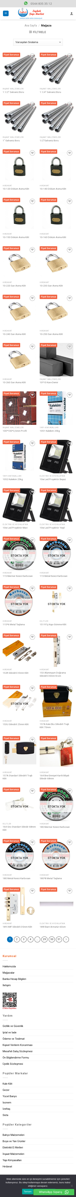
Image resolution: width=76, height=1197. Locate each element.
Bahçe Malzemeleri (13, 1135)
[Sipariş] (38, 42)
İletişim (7, 985)
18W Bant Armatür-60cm (53, 926)
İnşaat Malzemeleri (13, 1154)
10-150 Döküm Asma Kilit (16, 237)
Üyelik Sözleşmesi (13, 1063)
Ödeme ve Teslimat (14, 1038)
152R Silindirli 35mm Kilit (15, 672)
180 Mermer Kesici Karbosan (55, 826)
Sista (5, 1115)
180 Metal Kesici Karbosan (16, 878)
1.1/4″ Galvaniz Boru (50, 92)
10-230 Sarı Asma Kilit (51, 285)
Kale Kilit (7, 1083)
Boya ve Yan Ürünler (14, 1141)
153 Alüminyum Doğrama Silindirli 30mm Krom (53, 674)
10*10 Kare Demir (49, 382)
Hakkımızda (9, 966)
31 (59, 939)
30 (51, 939)
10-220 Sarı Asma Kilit (14, 285)
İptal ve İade (9, 1032)
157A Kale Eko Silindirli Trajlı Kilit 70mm (54, 726)
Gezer (6, 1090)
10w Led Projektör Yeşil (52, 527)
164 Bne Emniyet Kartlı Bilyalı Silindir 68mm (54, 777)
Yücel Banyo (10, 1096)
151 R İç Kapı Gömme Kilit (53, 624)
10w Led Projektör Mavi (15, 527)
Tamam (28, 1191)
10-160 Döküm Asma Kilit (53, 237)
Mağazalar (9, 972)
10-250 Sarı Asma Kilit (51, 334)
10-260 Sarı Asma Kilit (14, 382)
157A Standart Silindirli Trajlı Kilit (17, 777)
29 (44, 939)
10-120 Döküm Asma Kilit (16, 188)
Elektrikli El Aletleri (13, 1147)
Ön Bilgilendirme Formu (16, 1057)
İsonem (7, 1102)
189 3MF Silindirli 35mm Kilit (17, 926)
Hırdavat (7, 1166)
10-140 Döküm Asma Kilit (53, 188)
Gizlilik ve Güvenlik (13, 1026)
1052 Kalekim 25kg (13, 479)
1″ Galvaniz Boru (11, 140)
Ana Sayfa (31, 25)
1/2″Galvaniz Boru (49, 140)
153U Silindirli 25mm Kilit (16, 724)
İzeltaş (6, 1108)
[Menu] (6, 13)
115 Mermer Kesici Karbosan (18, 576)
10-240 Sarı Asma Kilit (14, 334)
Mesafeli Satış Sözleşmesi (17, 1051)
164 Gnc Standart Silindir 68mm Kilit (19, 828)
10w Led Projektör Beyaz (53, 479)
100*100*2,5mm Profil (15, 430)
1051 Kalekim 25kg (50, 430)
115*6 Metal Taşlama (14, 624)
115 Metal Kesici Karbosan (53, 576)
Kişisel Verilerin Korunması (17, 1045)
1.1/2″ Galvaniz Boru (13, 92)
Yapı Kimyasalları (12, 1160)
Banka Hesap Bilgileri (14, 979)
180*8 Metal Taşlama (51, 878)
